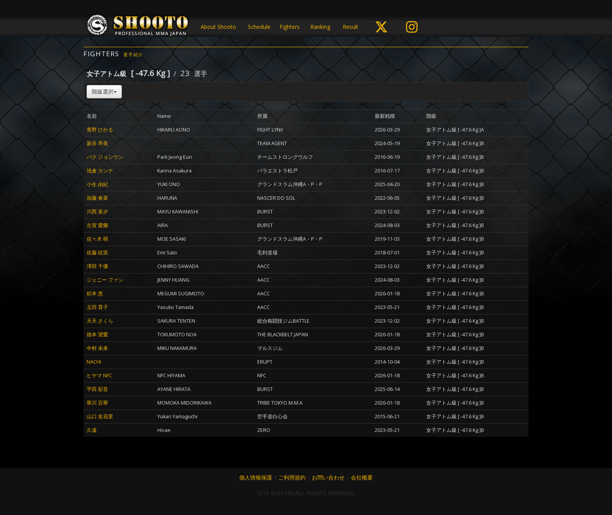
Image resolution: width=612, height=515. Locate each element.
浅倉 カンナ (100, 170)
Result (350, 26)
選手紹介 (133, 54)
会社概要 (362, 477)
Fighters (289, 26)
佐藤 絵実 (97, 252)
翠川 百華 (97, 403)
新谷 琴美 (97, 143)
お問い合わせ (328, 477)
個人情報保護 (255, 477)
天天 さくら (100, 321)
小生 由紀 (97, 184)
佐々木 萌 (97, 239)
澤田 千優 (97, 266)
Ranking (320, 26)
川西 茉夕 (97, 211)
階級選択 (104, 91)
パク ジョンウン (105, 157)
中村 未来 (97, 348)
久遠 (92, 430)
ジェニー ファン (105, 280)
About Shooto (218, 26)
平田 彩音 (97, 389)
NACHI (94, 362)
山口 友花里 (100, 416)
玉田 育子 (97, 307)
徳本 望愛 (97, 334)
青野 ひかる (100, 129)
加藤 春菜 (97, 198)
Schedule (259, 26)
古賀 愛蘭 (97, 225)
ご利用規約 (292, 477)
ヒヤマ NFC (99, 375)
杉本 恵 (95, 293)
